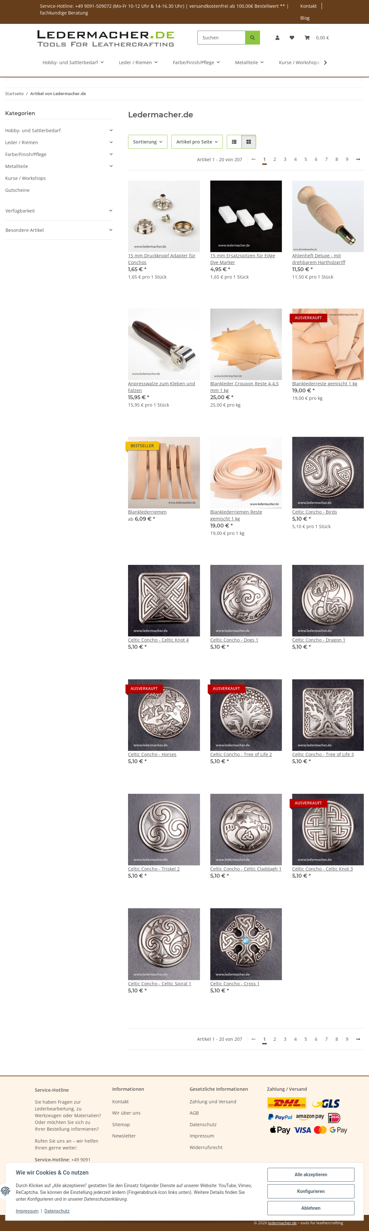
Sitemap (121, 1124)
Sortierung (145, 142)
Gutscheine (17, 190)
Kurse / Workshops (25, 178)
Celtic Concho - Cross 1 (235, 983)
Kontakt (308, 6)
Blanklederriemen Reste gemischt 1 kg (236, 515)
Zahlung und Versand (213, 1101)
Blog (305, 18)
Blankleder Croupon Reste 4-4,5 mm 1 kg (244, 386)
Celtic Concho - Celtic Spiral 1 (159, 983)
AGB (194, 1113)
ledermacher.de (282, 1223)
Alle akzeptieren (310, 1174)
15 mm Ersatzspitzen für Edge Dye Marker (242, 258)
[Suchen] (221, 37)
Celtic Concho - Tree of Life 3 (323, 754)
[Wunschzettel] (291, 37)
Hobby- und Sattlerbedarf (33, 130)
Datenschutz (57, 1211)
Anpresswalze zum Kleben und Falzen (161, 386)
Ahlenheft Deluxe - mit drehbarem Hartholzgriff (318, 258)
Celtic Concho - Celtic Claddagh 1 (246, 869)
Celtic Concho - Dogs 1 (234, 640)
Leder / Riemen (21, 142)
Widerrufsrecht (206, 1147)
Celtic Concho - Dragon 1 (318, 640)
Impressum (27, 1211)
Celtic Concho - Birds (314, 512)
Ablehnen (310, 1208)
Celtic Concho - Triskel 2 (154, 869)
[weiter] (358, 159)
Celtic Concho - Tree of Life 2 (241, 754)
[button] (277, 37)
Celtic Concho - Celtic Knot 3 (322, 869)
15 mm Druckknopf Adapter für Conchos (161, 258)
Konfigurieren (310, 1191)
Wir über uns (126, 1113)
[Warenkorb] (316, 37)
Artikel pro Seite (194, 142)
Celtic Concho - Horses (152, 754)
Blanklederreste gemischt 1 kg (324, 383)
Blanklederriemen (147, 512)
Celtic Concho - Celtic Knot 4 (158, 640)
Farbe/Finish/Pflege (25, 154)
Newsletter (124, 1136)
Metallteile (16, 166)
